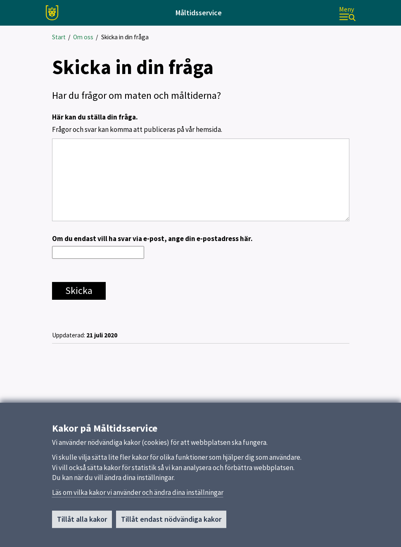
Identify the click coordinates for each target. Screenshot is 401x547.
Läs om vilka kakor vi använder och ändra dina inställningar (137, 495)
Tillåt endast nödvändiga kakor (171, 522)
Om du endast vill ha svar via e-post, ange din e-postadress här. (152, 238)
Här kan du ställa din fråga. (200, 123)
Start (59, 37)
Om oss (83, 37)
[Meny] (347, 13)
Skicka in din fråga (125, 37)
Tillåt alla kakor (82, 522)
